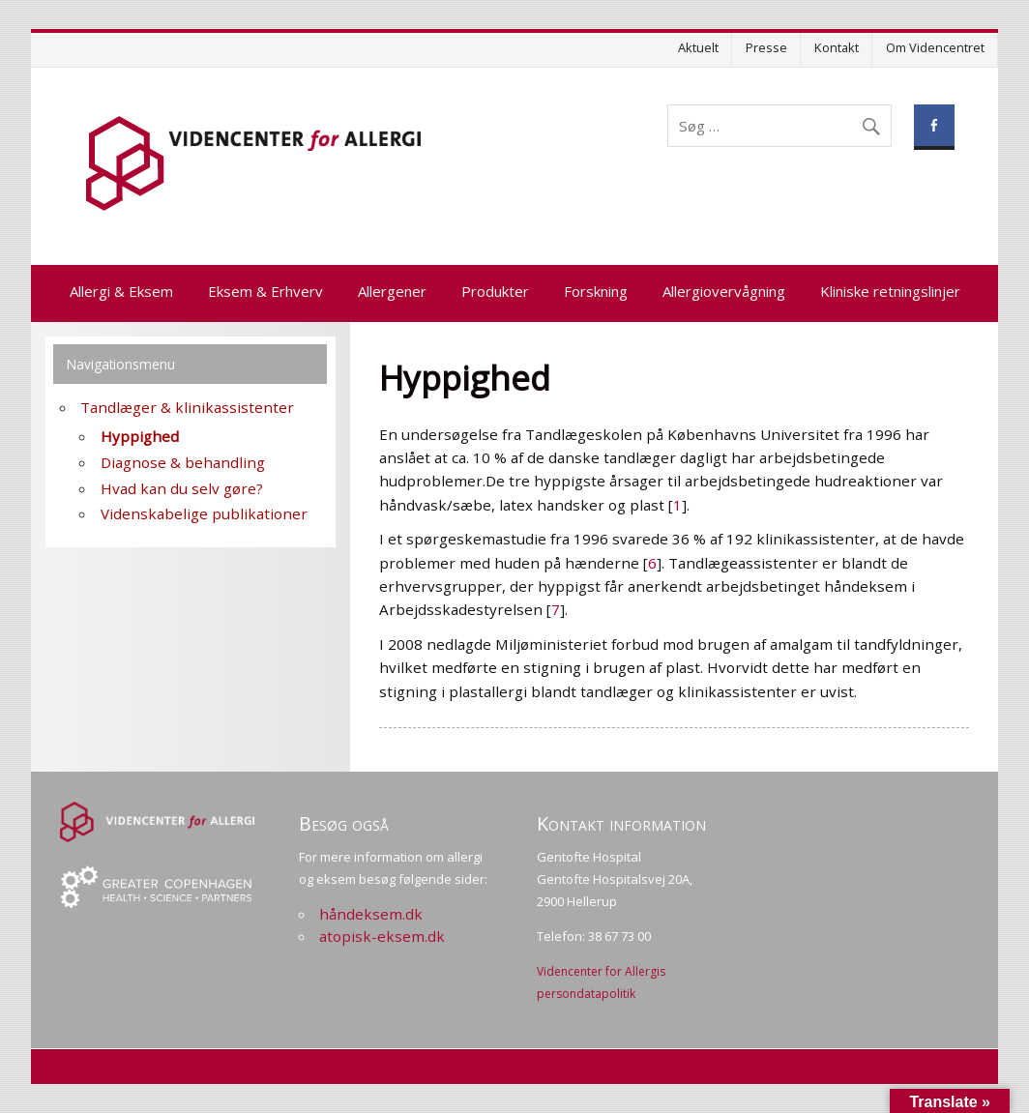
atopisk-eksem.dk (382, 936)
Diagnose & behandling (183, 462)
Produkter (495, 291)
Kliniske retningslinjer (890, 291)
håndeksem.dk (371, 913)
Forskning (596, 291)
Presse (766, 47)
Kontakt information (621, 823)
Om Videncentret (935, 47)
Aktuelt (698, 47)
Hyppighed (140, 436)
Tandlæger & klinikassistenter (187, 407)
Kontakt (836, 47)
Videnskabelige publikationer (204, 513)
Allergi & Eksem (121, 291)
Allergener (392, 291)
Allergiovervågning (723, 291)
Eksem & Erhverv (265, 291)
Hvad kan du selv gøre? (182, 488)
